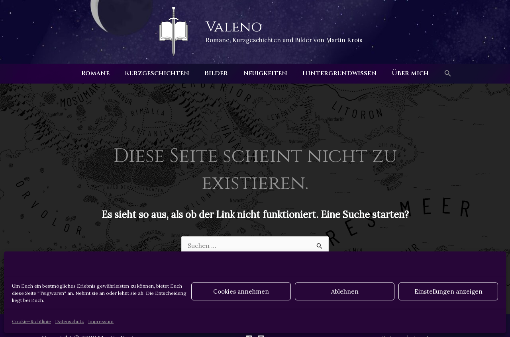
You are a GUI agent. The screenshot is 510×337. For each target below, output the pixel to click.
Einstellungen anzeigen (448, 291)
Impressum (101, 321)
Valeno (234, 27)
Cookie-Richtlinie (31, 321)
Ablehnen (345, 291)
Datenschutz (69, 321)
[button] (440, 73)
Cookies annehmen (241, 291)
